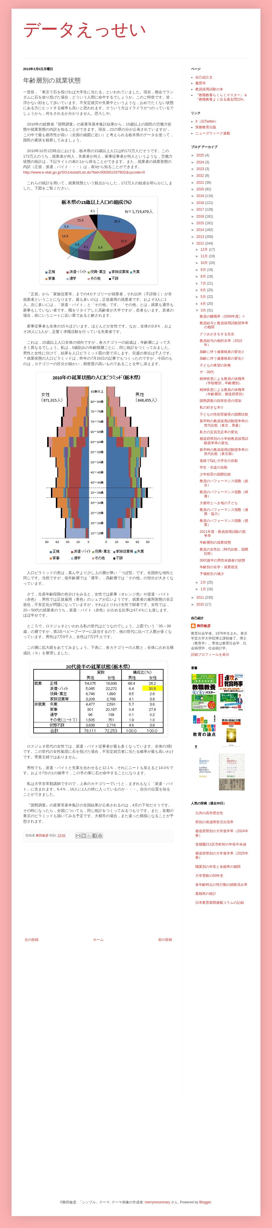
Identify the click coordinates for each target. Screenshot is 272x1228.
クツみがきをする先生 (217, 334)
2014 (200, 230)
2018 (200, 203)
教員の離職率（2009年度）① (222, 316)
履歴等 (200, 83)
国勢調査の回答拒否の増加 (220, 401)
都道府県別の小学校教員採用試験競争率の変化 (224, 441)
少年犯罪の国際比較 (215, 474)
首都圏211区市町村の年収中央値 (220, 844)
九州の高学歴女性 (209, 813)
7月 (204, 283)
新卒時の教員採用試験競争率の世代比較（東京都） (224, 452)
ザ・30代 (207, 372)
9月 (204, 270)
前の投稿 (165, 940)
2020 (200, 189)
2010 (200, 604)
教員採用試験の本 (209, 89)
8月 (204, 276)
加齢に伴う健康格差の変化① (222, 358)
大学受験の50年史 (209, 876)
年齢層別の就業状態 (215, 542)
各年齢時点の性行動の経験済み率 (221, 885)
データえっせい (84, 29)
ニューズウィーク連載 (212, 133)
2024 (200, 162)
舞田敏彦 (204, 626)
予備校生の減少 (212, 574)
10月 (205, 263)
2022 (200, 176)
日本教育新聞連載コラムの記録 (219, 903)
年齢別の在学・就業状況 (219, 567)
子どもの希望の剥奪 (215, 365)
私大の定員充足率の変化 (219, 432)
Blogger (205, 1202)
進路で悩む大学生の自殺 (219, 461)
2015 (200, 223)
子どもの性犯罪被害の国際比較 (224, 414)
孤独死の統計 (205, 894)
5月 (204, 297)
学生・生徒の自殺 (213, 467)
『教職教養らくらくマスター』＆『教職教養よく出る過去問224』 (221, 97)
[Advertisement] (98, 889)
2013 (200, 237)
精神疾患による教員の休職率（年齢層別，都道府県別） (223, 392)
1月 (204, 589)
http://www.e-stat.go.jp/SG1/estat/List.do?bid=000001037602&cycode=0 (84, 172)
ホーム (98, 940)
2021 (200, 183)
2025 (200, 155)
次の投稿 (31, 940)
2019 (200, 196)
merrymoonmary (157, 1202)
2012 (200, 243)
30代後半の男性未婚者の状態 (222, 560)
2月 (204, 582)
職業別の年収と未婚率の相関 (217, 867)
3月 (204, 310)
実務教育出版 (205, 127)
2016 (200, 216)
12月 (205, 249)
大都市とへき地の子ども (219, 503)
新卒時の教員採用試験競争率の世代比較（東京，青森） (224, 423)
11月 (205, 256)
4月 (204, 304)
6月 (204, 290)
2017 (200, 209)
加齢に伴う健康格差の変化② (222, 352)
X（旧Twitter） (206, 121)
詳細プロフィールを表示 (210, 655)
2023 (200, 169)
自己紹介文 (204, 77)
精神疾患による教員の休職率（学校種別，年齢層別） (222, 381)
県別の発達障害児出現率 (214, 822)
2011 (200, 597)
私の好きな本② (211, 407)
